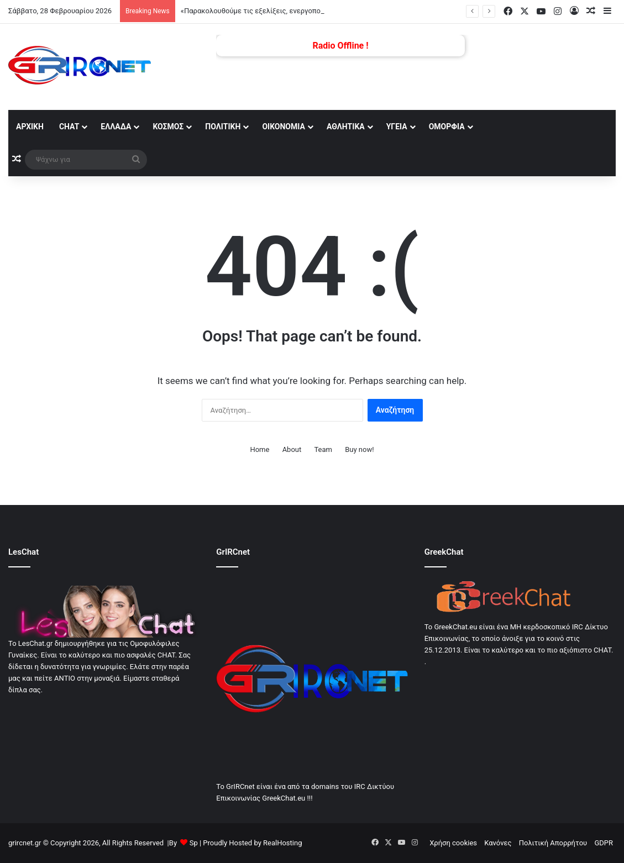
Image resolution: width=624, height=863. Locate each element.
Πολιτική (222, 126)
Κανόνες (497, 843)
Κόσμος (168, 126)
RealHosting (282, 843)
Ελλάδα (116, 126)
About (292, 449)
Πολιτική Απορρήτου (553, 843)
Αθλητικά (346, 126)
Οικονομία (283, 126)
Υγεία (396, 126)
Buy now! (359, 449)
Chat (69, 126)
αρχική (30, 126)
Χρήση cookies (453, 843)
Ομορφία (447, 126)
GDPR (603, 843)
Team (323, 449)
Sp (194, 843)
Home (259, 449)
